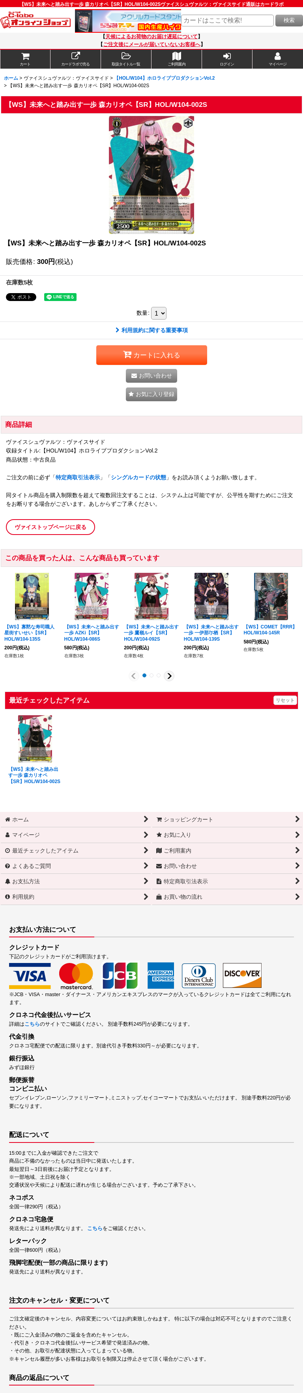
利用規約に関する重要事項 (152, 330)
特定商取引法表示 (78, 477)
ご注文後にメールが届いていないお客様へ (151, 44)
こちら (32, 1024)
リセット (285, 700)
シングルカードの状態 (138, 477)
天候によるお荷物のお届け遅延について (151, 36)
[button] (126, 59)
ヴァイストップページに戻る (50, 527)
